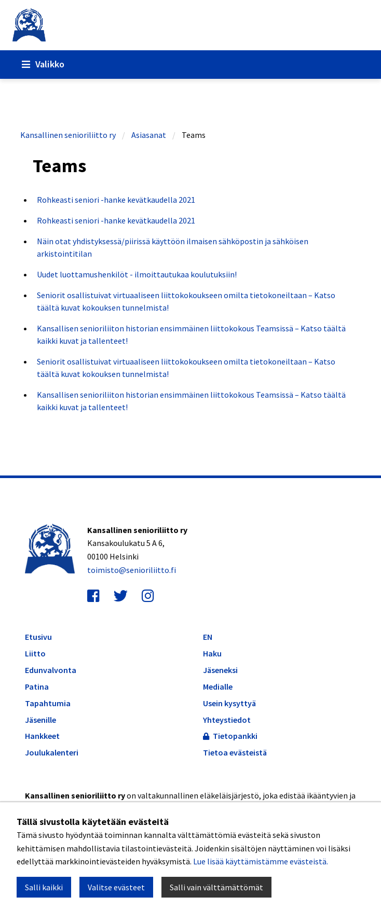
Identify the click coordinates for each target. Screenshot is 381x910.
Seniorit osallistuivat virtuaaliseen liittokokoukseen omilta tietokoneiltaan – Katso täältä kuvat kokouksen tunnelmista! (186, 301)
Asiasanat (148, 135)
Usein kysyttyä (229, 703)
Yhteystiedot (227, 720)
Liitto (35, 654)
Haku (212, 653)
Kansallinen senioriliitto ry (68, 135)
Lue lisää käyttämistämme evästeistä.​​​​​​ (260, 861)
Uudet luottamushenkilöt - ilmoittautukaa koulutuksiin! (137, 274)
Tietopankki (230, 736)
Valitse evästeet (116, 887)
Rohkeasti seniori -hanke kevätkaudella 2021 (116, 199)
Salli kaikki (44, 887)
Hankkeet (42, 736)
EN (207, 637)
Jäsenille (40, 720)
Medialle (218, 686)
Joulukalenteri (51, 753)
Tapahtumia (48, 703)
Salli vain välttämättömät (216, 887)
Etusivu (38, 637)
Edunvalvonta (50, 670)
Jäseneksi (220, 670)
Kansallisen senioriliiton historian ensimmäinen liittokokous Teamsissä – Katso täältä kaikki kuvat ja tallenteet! (191, 334)
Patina (37, 687)
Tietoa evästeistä (235, 752)
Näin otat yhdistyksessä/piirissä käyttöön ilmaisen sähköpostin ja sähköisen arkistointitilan (172, 247)
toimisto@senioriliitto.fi (131, 570)
